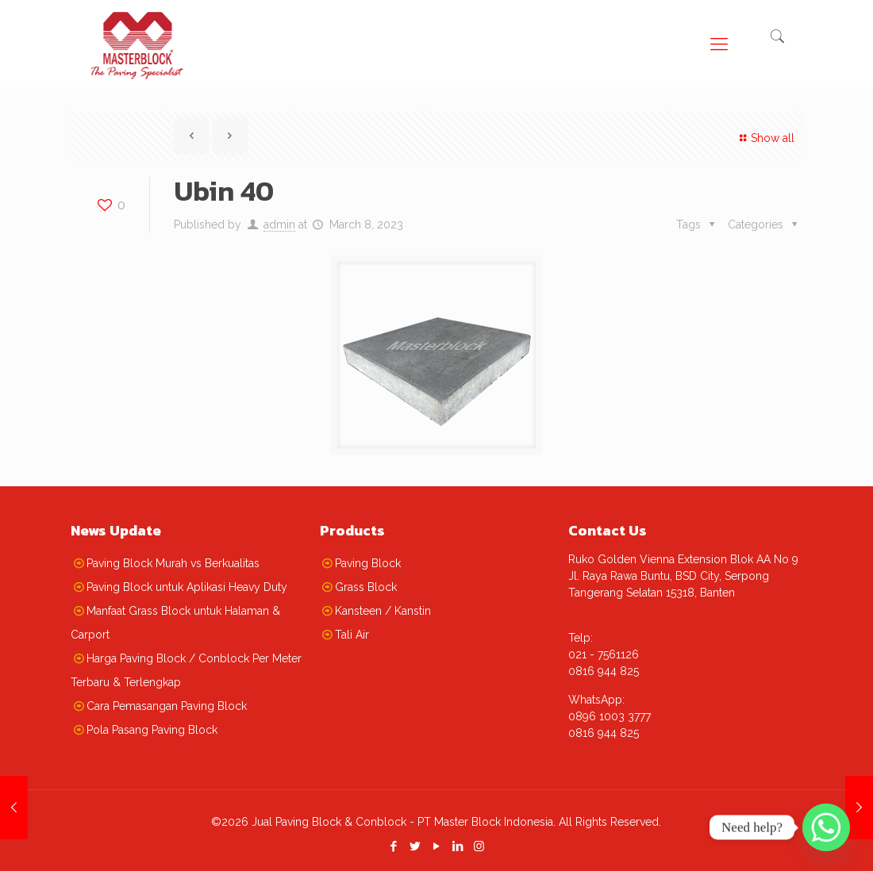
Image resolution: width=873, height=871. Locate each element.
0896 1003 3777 (609, 716)
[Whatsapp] (826, 827)
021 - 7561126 (603, 654)
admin (279, 224)
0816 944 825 (603, 671)
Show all (764, 138)
